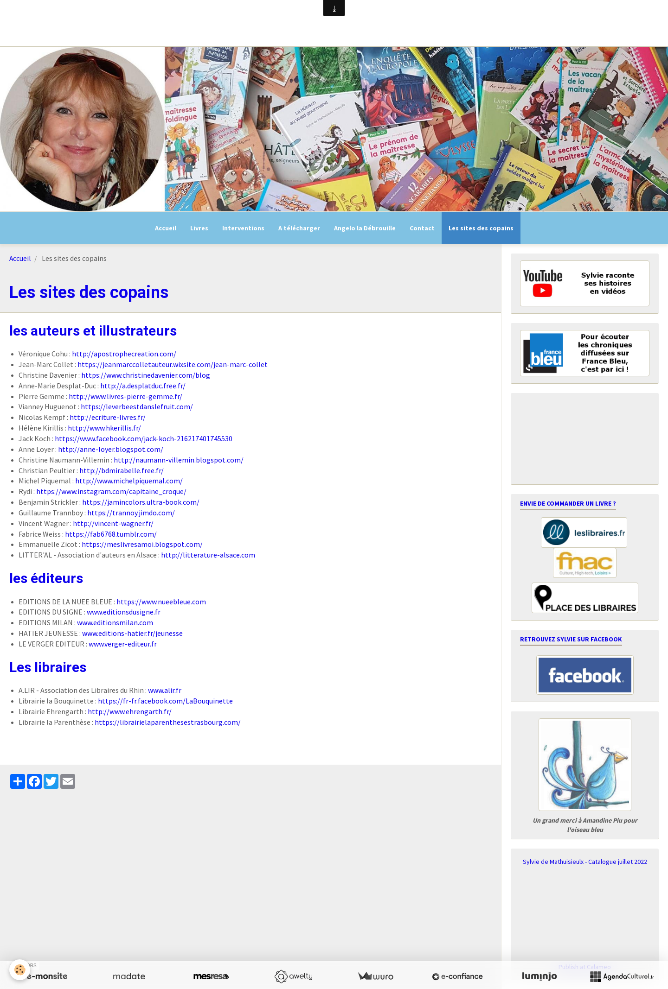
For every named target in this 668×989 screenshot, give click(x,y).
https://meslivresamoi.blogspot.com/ (142, 544)
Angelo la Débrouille (365, 228)
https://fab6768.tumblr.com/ (111, 534)
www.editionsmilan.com (115, 622)
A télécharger (299, 228)
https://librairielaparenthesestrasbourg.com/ (168, 722)
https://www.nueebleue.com (161, 601)
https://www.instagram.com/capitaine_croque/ (111, 491)
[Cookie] (19, 969)
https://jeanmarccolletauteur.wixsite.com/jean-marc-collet (172, 364)
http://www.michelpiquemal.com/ (129, 480)
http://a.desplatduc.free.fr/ (143, 385)
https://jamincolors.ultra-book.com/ (140, 502)
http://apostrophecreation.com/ (124, 353)
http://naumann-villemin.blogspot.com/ (179, 459)
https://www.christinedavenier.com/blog (145, 375)
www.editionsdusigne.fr (124, 611)
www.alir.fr (164, 690)
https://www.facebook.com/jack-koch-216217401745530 (143, 438)
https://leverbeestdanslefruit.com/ (137, 406)
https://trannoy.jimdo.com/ (131, 512)
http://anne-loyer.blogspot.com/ (110, 449)
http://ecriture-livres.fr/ (108, 417)
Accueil (165, 228)
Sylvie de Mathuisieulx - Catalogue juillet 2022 (585, 861)
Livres (199, 228)
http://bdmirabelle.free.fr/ (121, 470)
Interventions (243, 228)
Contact (422, 228)
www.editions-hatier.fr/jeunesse (132, 633)
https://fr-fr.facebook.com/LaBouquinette (165, 700)
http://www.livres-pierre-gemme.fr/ (125, 396)
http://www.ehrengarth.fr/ (130, 711)
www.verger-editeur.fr (123, 643)
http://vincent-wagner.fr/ (113, 523)
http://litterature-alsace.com (208, 554)
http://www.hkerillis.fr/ (104, 427)
